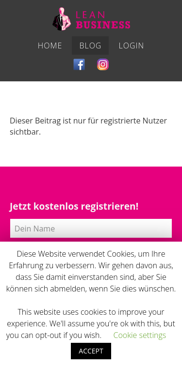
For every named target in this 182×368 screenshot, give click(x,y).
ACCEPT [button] (91, 350)
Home (50, 45)
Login (132, 45)
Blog (90, 45)
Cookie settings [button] (139, 335)
